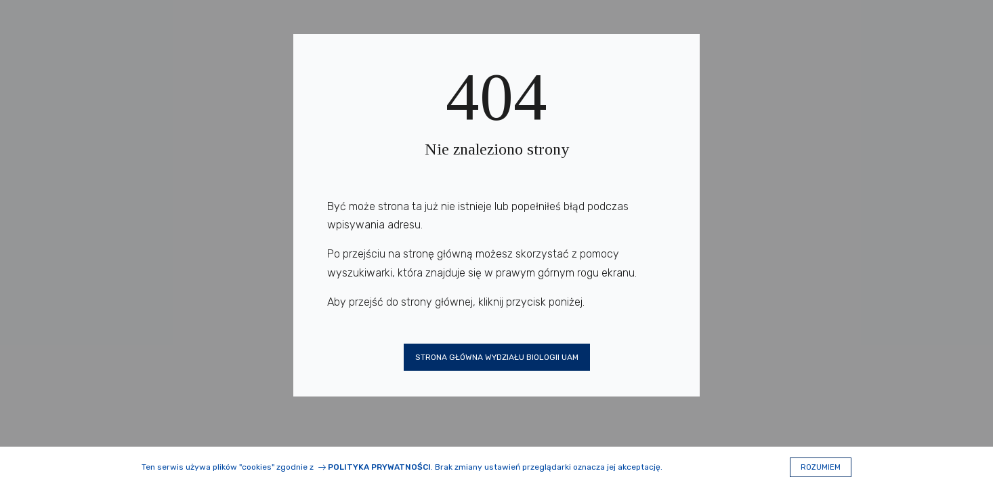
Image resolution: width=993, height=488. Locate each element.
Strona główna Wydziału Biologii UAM (496, 357)
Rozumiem (821, 467)
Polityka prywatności (379, 467)
